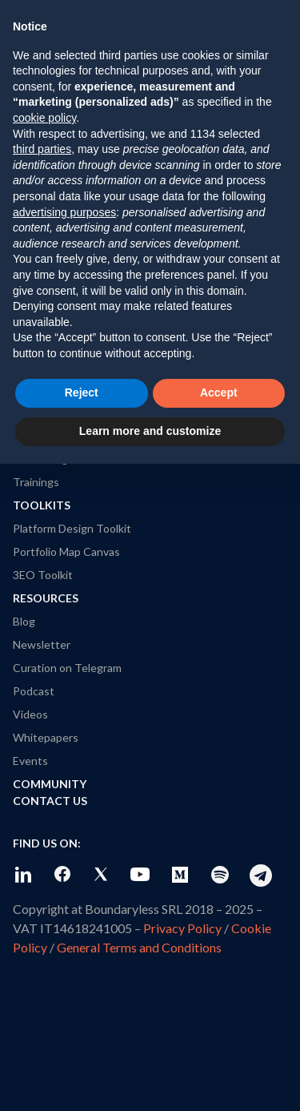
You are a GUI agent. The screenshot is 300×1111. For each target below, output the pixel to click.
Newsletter (41, 644)
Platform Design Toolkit (72, 528)
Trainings (36, 482)
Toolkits (41, 505)
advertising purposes (64, 212)
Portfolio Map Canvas (66, 551)
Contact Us (50, 800)
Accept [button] (219, 392)
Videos (30, 714)
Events (30, 760)
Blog (24, 621)
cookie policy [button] (44, 117)
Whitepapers (45, 737)
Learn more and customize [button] (150, 431)
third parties (42, 149)
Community (49, 784)
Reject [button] (81, 392)
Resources (45, 598)
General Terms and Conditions (139, 947)
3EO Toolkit (43, 575)
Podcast (33, 691)
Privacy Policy (182, 928)
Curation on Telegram (67, 667)
